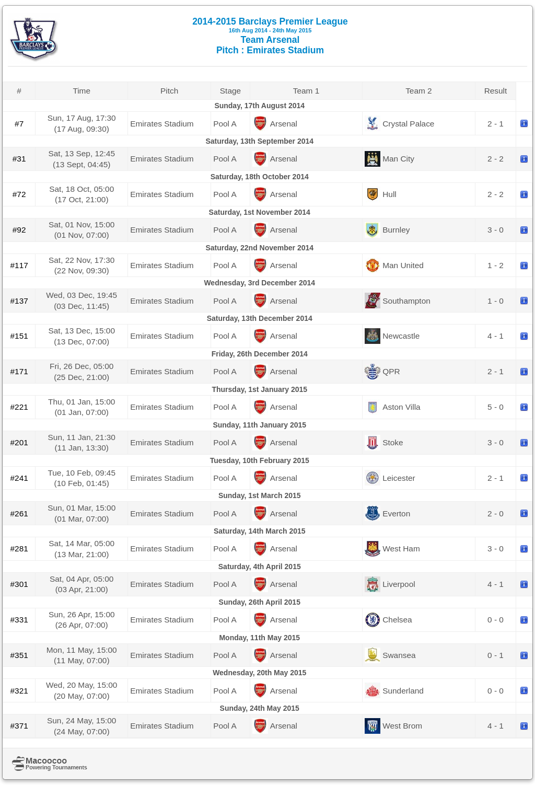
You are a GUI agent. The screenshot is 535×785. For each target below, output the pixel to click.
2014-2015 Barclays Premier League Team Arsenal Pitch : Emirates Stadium (270, 35)
